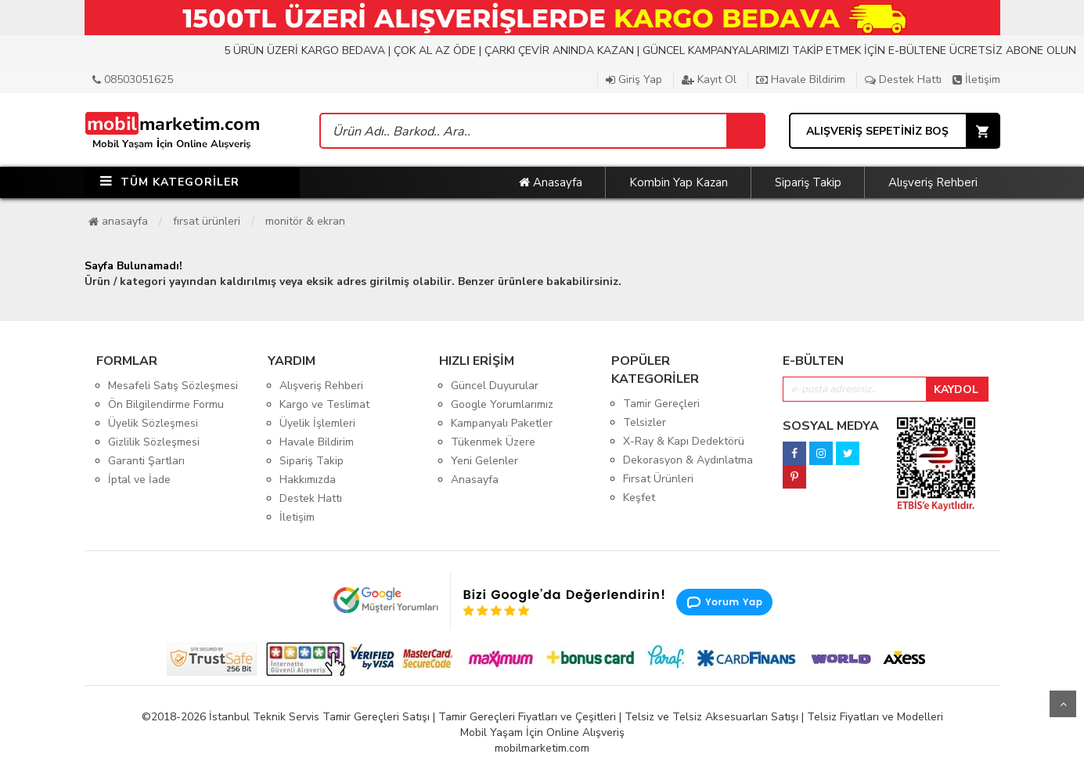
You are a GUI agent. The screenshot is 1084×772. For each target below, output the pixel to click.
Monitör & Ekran (305, 221)
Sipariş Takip (808, 182)
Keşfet (639, 497)
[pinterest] (794, 472)
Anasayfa (550, 182)
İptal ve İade (139, 479)
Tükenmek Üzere (493, 442)
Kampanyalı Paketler (502, 423)
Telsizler (644, 422)
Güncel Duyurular (494, 385)
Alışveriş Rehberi (933, 182)
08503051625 (132, 79)
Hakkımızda (307, 479)
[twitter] (847, 449)
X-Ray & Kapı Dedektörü (683, 441)
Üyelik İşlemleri (317, 423)
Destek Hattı (903, 79)
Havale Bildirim (800, 79)
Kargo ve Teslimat (324, 404)
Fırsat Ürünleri (206, 221)
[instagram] (821, 449)
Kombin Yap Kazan (678, 182)
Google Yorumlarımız (502, 404)
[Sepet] (745, 130)
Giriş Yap (634, 79)
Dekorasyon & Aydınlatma (688, 460)
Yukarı (1063, 704)
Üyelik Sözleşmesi (153, 423)
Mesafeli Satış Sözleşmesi (173, 385)
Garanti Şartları (146, 460)
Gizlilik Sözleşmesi (154, 442)
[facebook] (794, 449)
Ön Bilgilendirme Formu (166, 404)
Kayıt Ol (709, 79)
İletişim (976, 79)
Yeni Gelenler (484, 460)
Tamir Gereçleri (661, 403)
